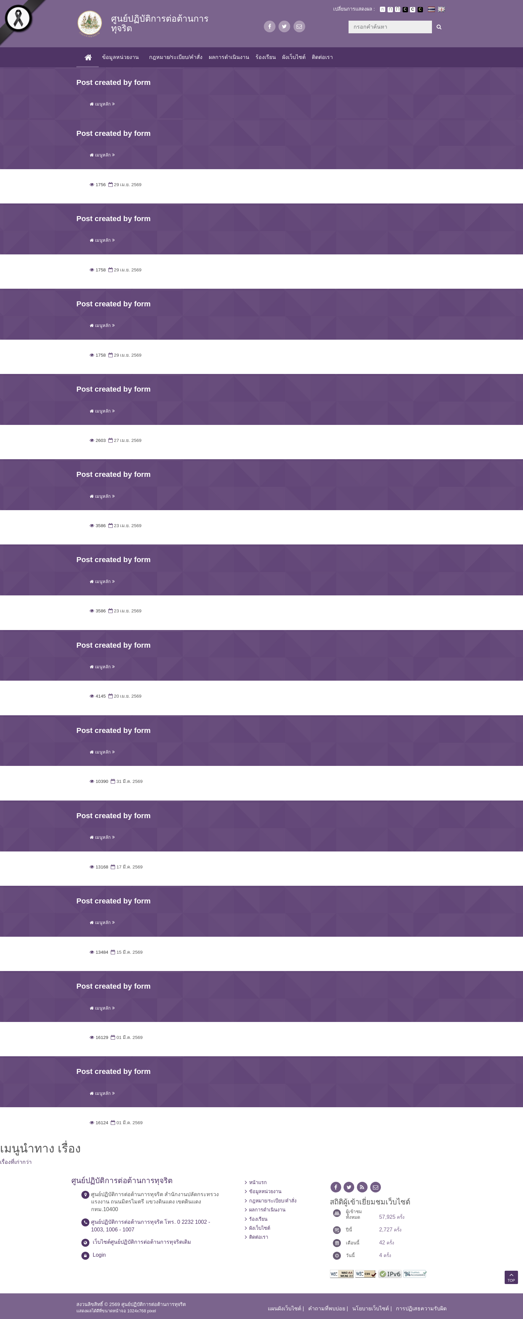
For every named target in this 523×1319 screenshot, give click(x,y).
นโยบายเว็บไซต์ (370, 1308)
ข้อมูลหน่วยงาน (120, 57)
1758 (98, 269)
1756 (98, 184)
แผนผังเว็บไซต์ (284, 1308)
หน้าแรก (258, 1182)
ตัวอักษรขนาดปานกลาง (390, 9)
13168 (99, 866)
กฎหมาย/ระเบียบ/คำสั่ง (175, 57)
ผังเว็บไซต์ (294, 57)
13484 (99, 952)
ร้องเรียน (265, 57)
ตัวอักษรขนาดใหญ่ (397, 9)
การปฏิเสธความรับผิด (421, 1308)
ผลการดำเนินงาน (228, 57)
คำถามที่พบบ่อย (326, 1308)
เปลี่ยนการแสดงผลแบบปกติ (412, 9)
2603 (98, 440)
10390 (99, 781)
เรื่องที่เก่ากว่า (16, 1162)
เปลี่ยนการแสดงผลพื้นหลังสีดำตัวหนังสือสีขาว (405, 9)
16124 (99, 1122)
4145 (98, 696)
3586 (98, 525)
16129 (99, 1037)
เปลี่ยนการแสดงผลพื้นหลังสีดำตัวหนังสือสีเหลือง (420, 9)
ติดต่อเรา (322, 57)
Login (99, 1255)
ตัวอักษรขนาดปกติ (382, 9)
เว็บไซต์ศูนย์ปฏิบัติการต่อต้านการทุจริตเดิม (142, 1242)
